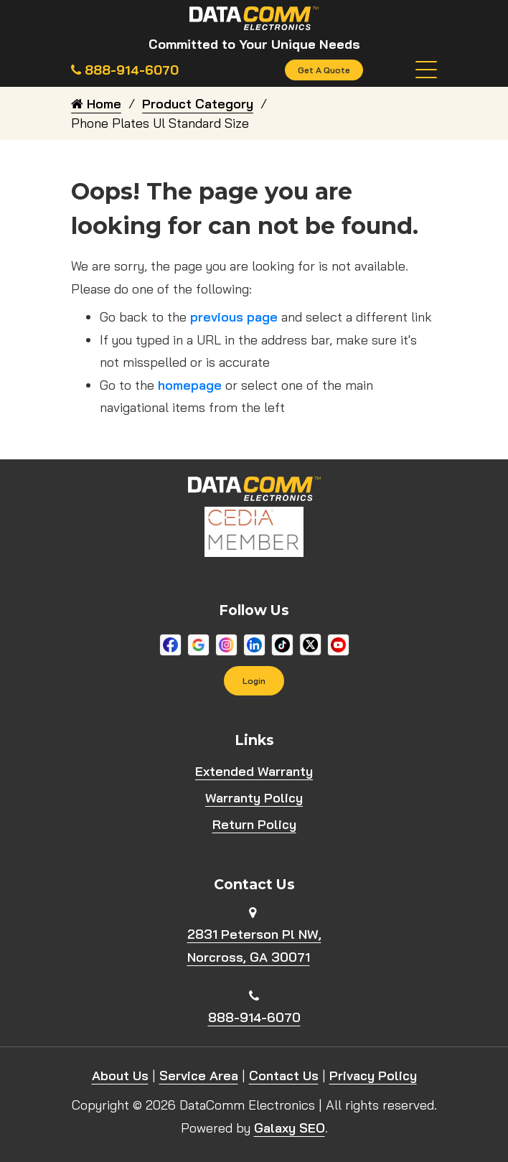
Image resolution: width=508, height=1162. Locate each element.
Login (254, 680)
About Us (120, 1075)
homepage (190, 385)
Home (96, 103)
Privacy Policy (373, 1075)
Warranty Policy (254, 798)
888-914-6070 (254, 1017)
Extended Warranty (254, 772)
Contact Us (284, 1075)
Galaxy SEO (289, 1128)
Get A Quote (324, 70)
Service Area (198, 1075)
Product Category (197, 103)
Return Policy (254, 825)
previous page (234, 317)
